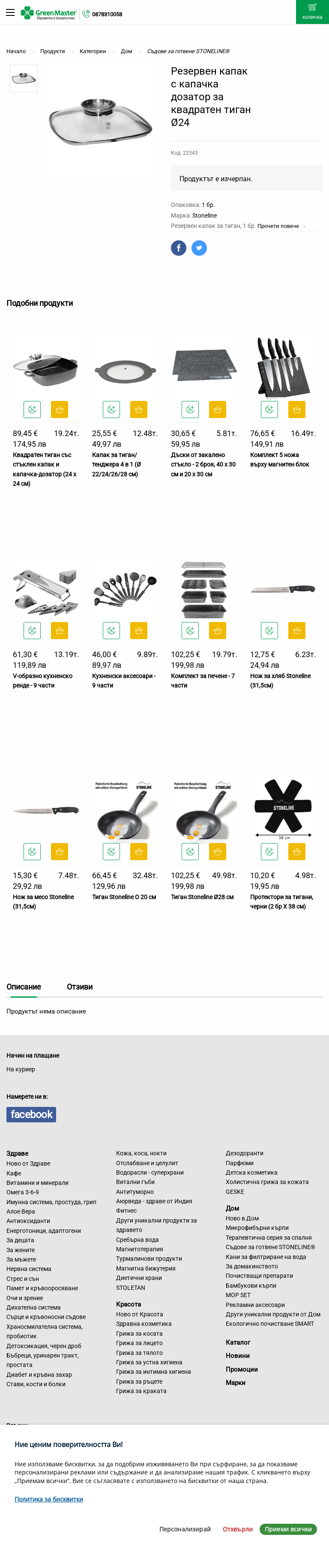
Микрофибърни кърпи (257, 1227)
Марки (235, 1383)
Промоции (242, 1369)
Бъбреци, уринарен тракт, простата (42, 1360)
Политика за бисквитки (49, 1499)
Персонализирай (185, 1529)
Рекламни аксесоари (255, 1304)
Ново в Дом (242, 1218)
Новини (238, 1356)
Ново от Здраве (28, 1163)
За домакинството (252, 1266)
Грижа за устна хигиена (149, 1362)
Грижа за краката (141, 1391)
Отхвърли (238, 1529)
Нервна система (28, 1268)
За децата (20, 1240)
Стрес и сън (22, 1278)
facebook (31, 1115)
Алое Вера (20, 1211)
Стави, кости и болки (36, 1384)
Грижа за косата (139, 1333)
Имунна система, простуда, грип (51, 1202)
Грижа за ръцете (139, 1381)
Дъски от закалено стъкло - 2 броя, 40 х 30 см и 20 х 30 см (203, 465)
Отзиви (80, 986)
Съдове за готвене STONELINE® (270, 1247)
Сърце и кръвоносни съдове (46, 1316)
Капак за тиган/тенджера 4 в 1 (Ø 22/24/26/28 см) (116, 465)
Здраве (17, 1153)
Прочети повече (281, 226)
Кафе (13, 1173)
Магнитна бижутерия (146, 1268)
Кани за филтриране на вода (266, 1256)
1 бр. (208, 204)
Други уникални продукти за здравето (156, 1225)
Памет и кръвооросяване (42, 1288)
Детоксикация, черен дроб (43, 1346)
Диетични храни (139, 1277)
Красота (128, 1304)
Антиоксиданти (28, 1220)
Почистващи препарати (259, 1275)
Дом (232, 1208)
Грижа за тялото (139, 1352)
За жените (20, 1250)
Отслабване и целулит (147, 1163)
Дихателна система (33, 1307)
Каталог (238, 1342)
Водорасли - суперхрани (150, 1172)
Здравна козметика (144, 1323)
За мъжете (21, 1259)
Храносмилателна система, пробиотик (44, 1331)
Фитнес (126, 1210)
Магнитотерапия (139, 1249)
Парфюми (240, 1163)
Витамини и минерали (37, 1182)
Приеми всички (288, 1529)
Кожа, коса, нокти (141, 1153)
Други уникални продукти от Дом (273, 1314)
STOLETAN (130, 1287)
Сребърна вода (137, 1239)
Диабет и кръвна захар (39, 1374)
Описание (23, 986)
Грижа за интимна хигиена (153, 1371)
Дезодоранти (244, 1153)
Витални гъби (135, 1181)
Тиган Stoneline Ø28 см (202, 897)
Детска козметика (252, 1172)
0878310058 (107, 14)
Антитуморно (135, 1191)
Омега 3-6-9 (22, 1192)
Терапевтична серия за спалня (269, 1237)
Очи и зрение (24, 1298)
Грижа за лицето (139, 1343)
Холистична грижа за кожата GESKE (267, 1186)
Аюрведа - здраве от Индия (154, 1201)
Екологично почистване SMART (270, 1323)
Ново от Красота (139, 1314)
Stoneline (204, 215)
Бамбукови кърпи (251, 1285)
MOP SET (238, 1295)
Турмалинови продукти (149, 1258)
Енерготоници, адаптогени (43, 1230)
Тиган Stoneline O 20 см (124, 897)
